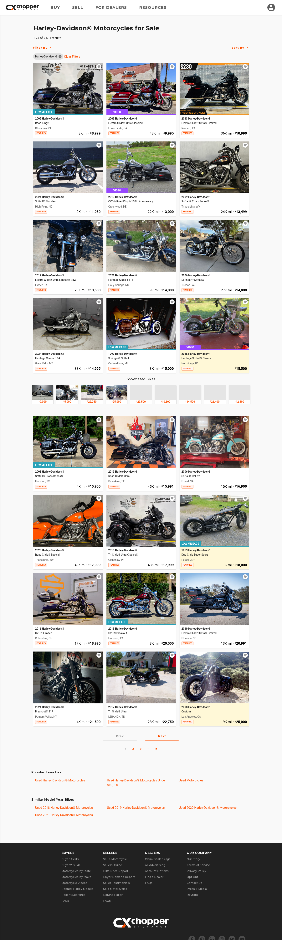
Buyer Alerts (70, 859)
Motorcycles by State (76, 871)
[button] (46, 56)
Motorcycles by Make (76, 877)
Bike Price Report (115, 871)
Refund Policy (113, 895)
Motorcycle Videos (74, 883)
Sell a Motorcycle (115, 859)
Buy (55, 7)
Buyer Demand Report (119, 877)
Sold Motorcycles (115, 889)
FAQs (65, 901)
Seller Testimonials (116, 883)
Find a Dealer (154, 877)
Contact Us (194, 883)
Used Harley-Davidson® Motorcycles (60, 780)
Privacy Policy (196, 871)
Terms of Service (198, 865)
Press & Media (197, 889)
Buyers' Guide (71, 865)
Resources (153, 7)
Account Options (157, 871)
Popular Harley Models (77, 889)
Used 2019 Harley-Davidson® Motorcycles (136, 808)
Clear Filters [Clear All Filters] (72, 56)
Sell (77, 7)
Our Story (193, 859)
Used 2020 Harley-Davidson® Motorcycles (208, 808)
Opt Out (192, 877)
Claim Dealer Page (158, 859)
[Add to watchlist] (98, 66)
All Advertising (155, 865)
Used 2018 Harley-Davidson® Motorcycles (64, 808)
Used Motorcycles (191, 780)
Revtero (192, 895)
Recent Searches (73, 895)
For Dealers (111, 7)
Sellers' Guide (112, 865)
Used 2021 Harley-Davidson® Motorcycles (64, 815)
